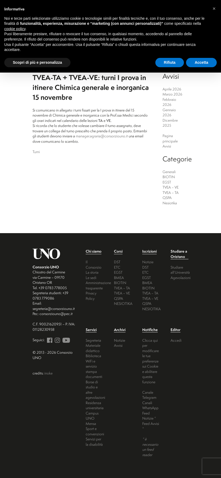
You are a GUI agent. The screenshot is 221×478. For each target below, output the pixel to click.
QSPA (167, 197)
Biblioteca (93, 355)
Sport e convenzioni (95, 431)
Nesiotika (170, 202)
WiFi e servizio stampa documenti (94, 369)
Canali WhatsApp (150, 405)
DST (117, 261)
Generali (169, 171)
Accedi (176, 340)
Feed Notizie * (149, 416)
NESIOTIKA (123, 303)
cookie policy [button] (14, 29)
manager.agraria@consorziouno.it (102, 135)
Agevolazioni (181, 277)
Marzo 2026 (172, 94)
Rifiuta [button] (170, 62)
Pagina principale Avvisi (170, 141)
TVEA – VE (171, 187)
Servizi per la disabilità (94, 441)
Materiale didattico (93, 348)
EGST (167, 182)
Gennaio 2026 (169, 112)
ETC (117, 267)
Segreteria (93, 340)
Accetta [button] (201, 62)
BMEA (119, 277)
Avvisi (118, 345)
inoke (48, 373)
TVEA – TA (171, 192)
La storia (92, 272)
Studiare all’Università (180, 270)
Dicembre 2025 (170, 123)
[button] (214, 8)
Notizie (147, 261)
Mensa (91, 423)
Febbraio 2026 (169, 102)
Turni (36, 151)
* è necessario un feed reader (150, 446)
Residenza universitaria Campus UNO (95, 410)
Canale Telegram (149, 395)
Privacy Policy (91, 295)
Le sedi (91, 277)
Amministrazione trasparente (98, 285)
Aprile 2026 (172, 88)
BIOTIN (169, 176)
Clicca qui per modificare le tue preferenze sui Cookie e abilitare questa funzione (150, 361)
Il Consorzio (93, 264)
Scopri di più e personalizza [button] (37, 62)
